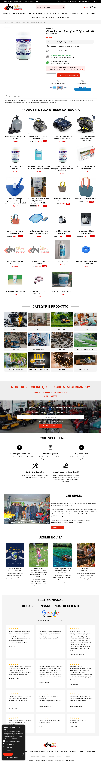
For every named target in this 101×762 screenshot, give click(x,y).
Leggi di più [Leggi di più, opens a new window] (14, 738)
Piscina (17, 22)
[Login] (95, 7)
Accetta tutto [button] (8, 754)
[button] (13, 758)
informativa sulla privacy (55, 421)
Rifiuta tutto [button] (19, 754)
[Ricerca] (63, 7)
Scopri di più (57, 527)
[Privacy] (39, 421)
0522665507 (73, 1)
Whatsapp (62, 1)
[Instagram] (96, 1)
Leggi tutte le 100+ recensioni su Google (50, 621)
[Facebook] (94, 1)
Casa (11, 22)
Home (6, 22)
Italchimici (49, 28)
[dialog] (13, 742)
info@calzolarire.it (85, 1)
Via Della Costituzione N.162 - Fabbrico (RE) (61, 760)
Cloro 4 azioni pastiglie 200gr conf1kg (33, 22)
